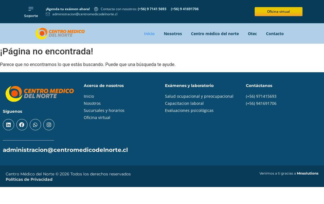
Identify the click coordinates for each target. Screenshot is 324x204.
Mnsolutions (307, 173)
